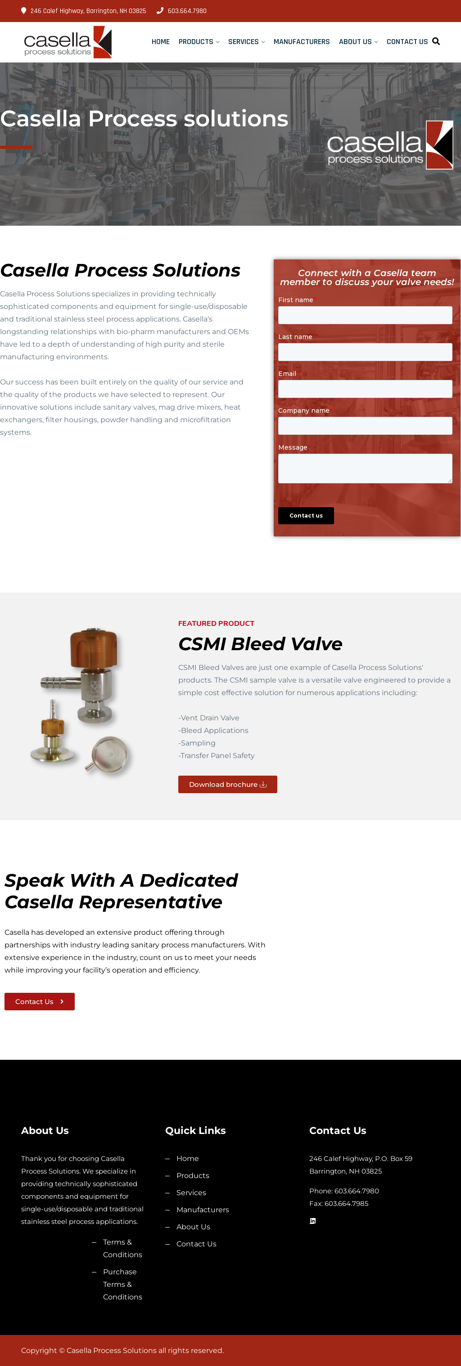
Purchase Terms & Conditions (122, 1284)
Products (196, 41)
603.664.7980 (182, 11)
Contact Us (407, 41)
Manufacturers (302, 41)
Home (161, 41)
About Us (355, 41)
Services (243, 41)
